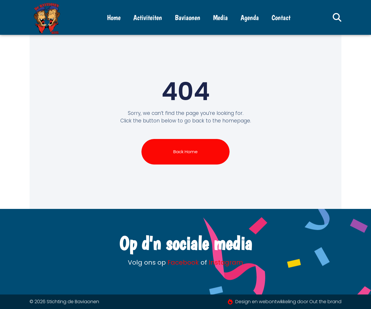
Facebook (183, 262)
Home (114, 17)
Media (220, 17)
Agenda (250, 17)
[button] (337, 17)
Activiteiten (147, 17)
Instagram (226, 262)
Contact (281, 17)
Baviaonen (187, 17)
